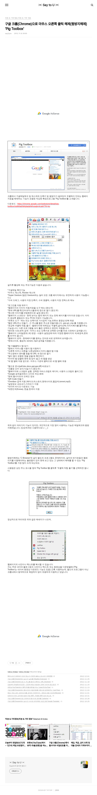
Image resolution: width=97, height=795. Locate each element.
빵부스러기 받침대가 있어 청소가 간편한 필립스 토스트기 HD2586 (30, 676)
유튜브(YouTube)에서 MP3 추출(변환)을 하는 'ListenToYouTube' (29, 687)
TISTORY (49, 790)
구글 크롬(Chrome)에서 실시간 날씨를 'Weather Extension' (27, 679)
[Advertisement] (48, 71)
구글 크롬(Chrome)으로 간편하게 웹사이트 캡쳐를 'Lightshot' (28, 698)
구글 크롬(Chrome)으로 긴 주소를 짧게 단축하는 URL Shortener (29, 682)
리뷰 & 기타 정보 (24, 672)
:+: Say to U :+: (48, 5)
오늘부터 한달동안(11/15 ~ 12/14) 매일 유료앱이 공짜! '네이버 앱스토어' (32, 684)
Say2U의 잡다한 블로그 (17, 766)
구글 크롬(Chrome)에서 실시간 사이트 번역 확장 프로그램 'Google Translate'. (34, 701)
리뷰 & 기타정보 (13, 672)
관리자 (57, 790)
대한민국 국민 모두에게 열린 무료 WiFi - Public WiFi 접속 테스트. (30, 696)
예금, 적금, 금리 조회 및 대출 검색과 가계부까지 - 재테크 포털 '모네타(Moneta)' (34, 693)
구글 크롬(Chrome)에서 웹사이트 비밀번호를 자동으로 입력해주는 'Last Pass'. (34, 690)
